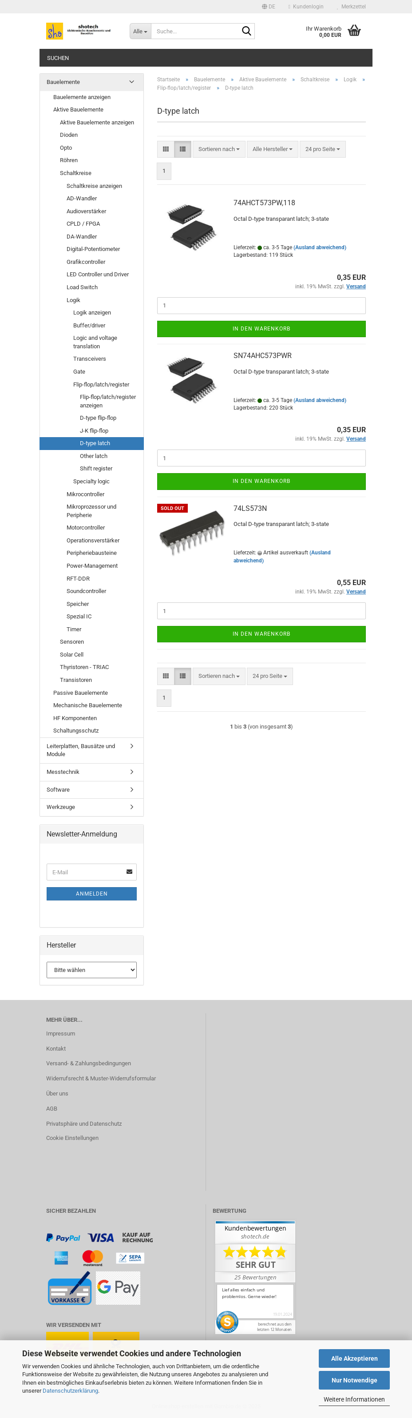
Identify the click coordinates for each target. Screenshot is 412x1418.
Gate (79, 371)
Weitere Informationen (354, 1399)
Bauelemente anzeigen (82, 97)
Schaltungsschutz (76, 730)
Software (58, 789)
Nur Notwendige (354, 1380)
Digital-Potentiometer (93, 249)
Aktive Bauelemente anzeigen (97, 122)
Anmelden (92, 894)
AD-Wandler (82, 198)
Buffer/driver (89, 325)
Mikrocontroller (85, 494)
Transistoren (76, 680)
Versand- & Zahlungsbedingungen (88, 1063)
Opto (66, 147)
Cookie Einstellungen (72, 1138)
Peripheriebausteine (92, 553)
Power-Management (92, 565)
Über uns (57, 1093)
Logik (73, 300)
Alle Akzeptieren (354, 1358)
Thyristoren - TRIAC (84, 667)
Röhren (69, 160)
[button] (268, 6)
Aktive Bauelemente (78, 109)
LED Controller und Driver (98, 274)
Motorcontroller (86, 527)
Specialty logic (91, 481)
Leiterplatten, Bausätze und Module (81, 750)
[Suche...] (140, 31)
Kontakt (56, 1048)
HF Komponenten (75, 718)
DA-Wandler (82, 236)
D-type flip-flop (98, 417)
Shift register (96, 468)
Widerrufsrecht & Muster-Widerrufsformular (101, 1078)
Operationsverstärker (93, 540)
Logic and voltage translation (95, 342)
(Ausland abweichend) (319, 247)
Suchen (58, 58)
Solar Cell (71, 654)
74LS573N (250, 508)
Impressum (60, 1033)
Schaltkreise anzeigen (94, 186)
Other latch (93, 456)
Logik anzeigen (92, 312)
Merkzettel (351, 7)
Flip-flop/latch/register (101, 384)
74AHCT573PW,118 (264, 203)
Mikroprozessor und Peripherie (91, 510)
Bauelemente (63, 82)
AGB (51, 1108)
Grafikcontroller (86, 262)
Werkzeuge (61, 807)
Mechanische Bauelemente (87, 705)
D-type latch (95, 443)
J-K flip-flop (94, 430)
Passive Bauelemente (80, 692)
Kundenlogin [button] (306, 7)
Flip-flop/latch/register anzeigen (108, 401)
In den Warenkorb (261, 329)
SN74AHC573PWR (263, 355)
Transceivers (89, 358)
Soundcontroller (86, 591)
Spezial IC (79, 616)
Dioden (69, 134)
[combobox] (219, 149)
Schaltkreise (75, 173)
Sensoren (72, 641)
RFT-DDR (78, 578)
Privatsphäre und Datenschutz (84, 1123)
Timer (74, 629)
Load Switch (82, 287)
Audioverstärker (86, 211)
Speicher (78, 604)
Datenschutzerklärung (70, 1390)
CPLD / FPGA (83, 223)
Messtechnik (63, 772)
